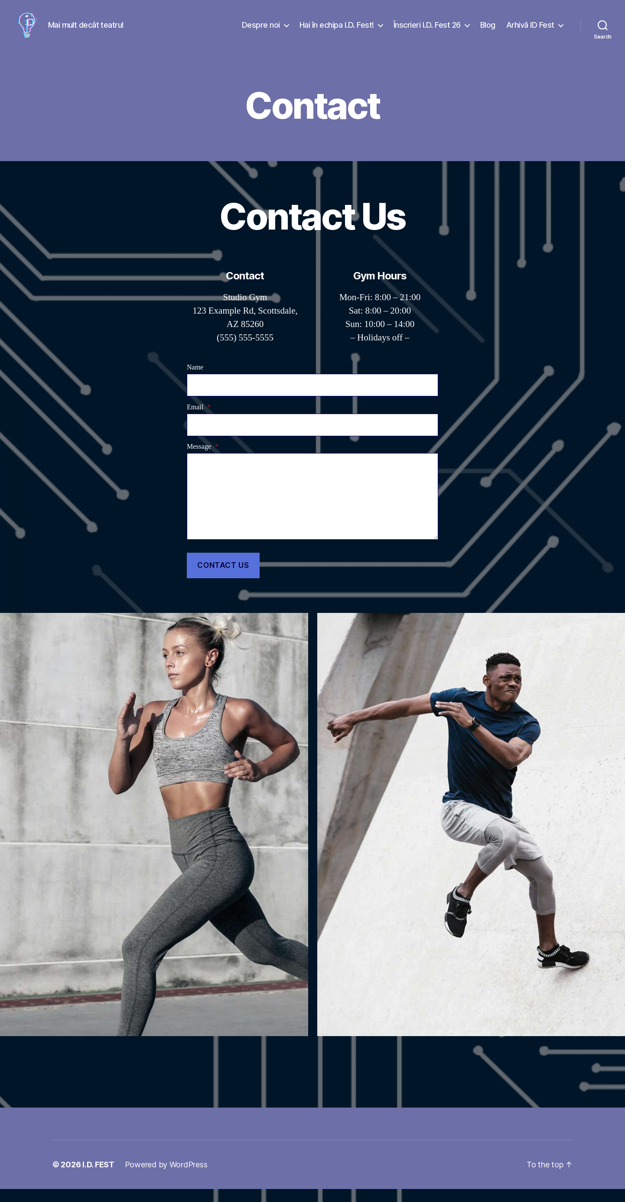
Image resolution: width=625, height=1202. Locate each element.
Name (195, 380)
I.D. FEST (98, 1177)
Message (202, 459)
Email (199, 420)
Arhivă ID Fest (530, 31)
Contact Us (223, 578)
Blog (487, 31)
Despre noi (261, 31)
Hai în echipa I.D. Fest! (336, 31)
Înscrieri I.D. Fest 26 (427, 31)
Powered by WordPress (166, 1177)
